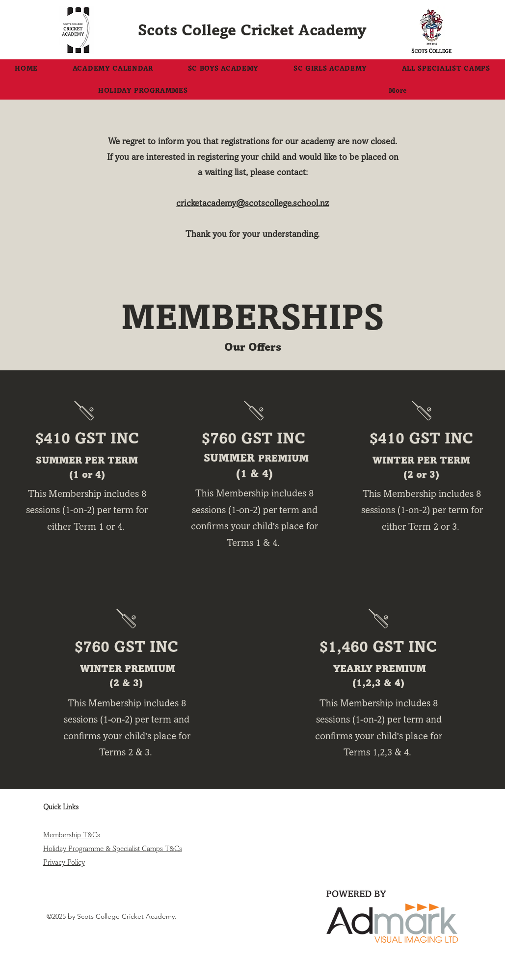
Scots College (189, 30)
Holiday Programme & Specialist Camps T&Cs (112, 848)
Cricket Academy (303, 30)
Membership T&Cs (71, 834)
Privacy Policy (64, 862)
